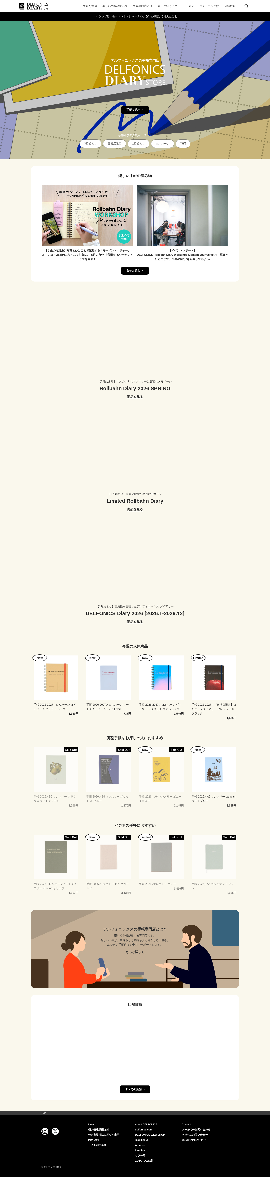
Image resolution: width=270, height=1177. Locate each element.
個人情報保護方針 (98, 1129)
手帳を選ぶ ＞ (135, 109)
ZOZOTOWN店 (144, 1160)
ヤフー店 (140, 1155)
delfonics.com (144, 1129)
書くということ (167, 5)
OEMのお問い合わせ (194, 1139)
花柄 (183, 143)
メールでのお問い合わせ (196, 1129)
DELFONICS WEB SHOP (150, 1134)
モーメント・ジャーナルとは (201, 5)
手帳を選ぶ (90, 5)
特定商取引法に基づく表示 (103, 1134)
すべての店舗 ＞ (135, 1089)
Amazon (140, 1145)
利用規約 (93, 1139)
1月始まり (138, 143)
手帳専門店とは (142, 5)
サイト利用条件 (97, 1145)
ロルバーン (162, 143)
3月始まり (90, 143)
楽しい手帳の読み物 (114, 5)
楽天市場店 (141, 1139)
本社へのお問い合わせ (195, 1134)
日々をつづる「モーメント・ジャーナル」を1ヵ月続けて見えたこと (135, 16)
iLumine (140, 1150)
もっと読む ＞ (135, 270)
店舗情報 (230, 5)
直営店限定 (114, 143)
